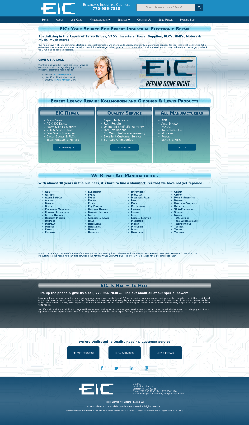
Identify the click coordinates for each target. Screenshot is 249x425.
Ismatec (135, 200)
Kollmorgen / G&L (172, 130)
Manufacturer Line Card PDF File (111, 256)
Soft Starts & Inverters (61, 133)
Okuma (178, 191)
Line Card (76, 19)
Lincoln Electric (141, 218)
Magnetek (137, 220)
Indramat (136, 194)
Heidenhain (94, 226)
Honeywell (94, 232)
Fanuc (91, 197)
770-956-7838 (62, 74)
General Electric (98, 212)
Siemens (165, 139)
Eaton (48, 229)
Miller (135, 223)
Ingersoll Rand (140, 197)
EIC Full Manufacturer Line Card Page (160, 253)
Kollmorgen (138, 206)
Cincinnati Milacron (57, 209)
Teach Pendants (56, 139)
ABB (164, 120)
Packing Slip (187, 19)
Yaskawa (179, 232)
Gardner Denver (98, 209)
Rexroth (179, 206)
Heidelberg (94, 223)
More (178, 139)
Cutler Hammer (54, 215)
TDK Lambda (181, 218)
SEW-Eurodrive (183, 209)
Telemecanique (182, 223)
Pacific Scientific (184, 197)
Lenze (134, 215)
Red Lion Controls (185, 203)
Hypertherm (138, 191)
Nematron (137, 232)
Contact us (117, 402)
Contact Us (144, 19)
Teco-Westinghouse (185, 220)
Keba (134, 203)
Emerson (50, 232)
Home (45, 19)
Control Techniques (57, 212)
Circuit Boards (56, 136)
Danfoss (50, 220)
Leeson (135, 212)
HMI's (72, 126)
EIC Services (124, 352)
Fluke (91, 203)
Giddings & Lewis (98, 218)
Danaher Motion (55, 218)
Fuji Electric (95, 206)
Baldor (49, 203)
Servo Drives (54, 120)
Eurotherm (94, 191)
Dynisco (50, 226)
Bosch (48, 206)
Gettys (92, 215)
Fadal (91, 194)
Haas (91, 220)
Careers (127, 402)
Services (123, 19)
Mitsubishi (167, 133)
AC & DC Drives (57, 123)
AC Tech (50, 194)
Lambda (135, 209)
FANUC (166, 126)
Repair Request (62, 79)
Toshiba (178, 226)
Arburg (49, 200)
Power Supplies (56, 126)
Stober (178, 215)
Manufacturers (100, 19)
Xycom (178, 229)
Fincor (92, 200)
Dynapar (50, 223)
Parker (165, 136)
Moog (134, 229)
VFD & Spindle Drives (60, 130)
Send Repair (165, 19)
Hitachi (92, 229)
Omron (178, 194)
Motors (74, 139)
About (59, 19)
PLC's (72, 136)
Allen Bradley (170, 123)
